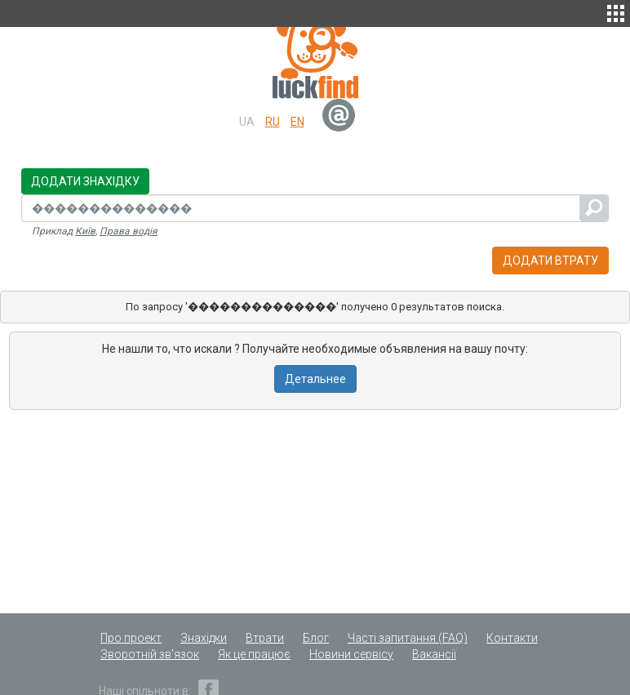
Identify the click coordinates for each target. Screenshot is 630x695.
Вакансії (434, 654)
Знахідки (203, 637)
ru (272, 121)
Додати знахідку (85, 181)
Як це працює (254, 654)
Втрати (265, 637)
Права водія (129, 231)
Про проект (131, 637)
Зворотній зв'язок (149, 654)
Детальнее (315, 378)
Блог (316, 637)
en (297, 121)
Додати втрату (550, 260)
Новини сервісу (351, 654)
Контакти (512, 637)
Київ (85, 231)
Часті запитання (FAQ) (408, 637)
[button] (616, 11)
